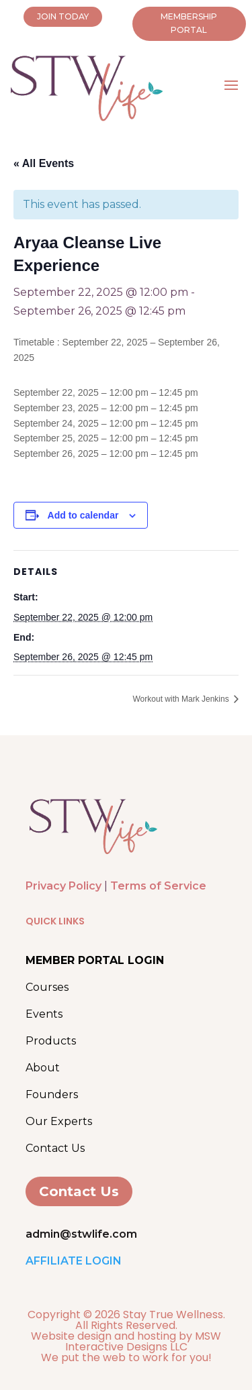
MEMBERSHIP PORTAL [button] (189, 23)
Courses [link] (47, 987)
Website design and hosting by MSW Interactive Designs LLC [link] (126, 1341)
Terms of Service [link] (158, 885)
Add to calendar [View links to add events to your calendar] (83, 515)
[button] (231, 84)
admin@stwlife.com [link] (81, 1234)
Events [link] (44, 1014)
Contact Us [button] (79, 1191)
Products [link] (51, 1040)
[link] (93, 853)
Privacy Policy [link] (63, 885)
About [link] (43, 1067)
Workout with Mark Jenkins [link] (182, 699)
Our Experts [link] (59, 1121)
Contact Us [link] (55, 1148)
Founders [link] (52, 1094)
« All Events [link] (43, 163)
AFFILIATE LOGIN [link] (74, 1260)
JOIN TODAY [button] (63, 16)
